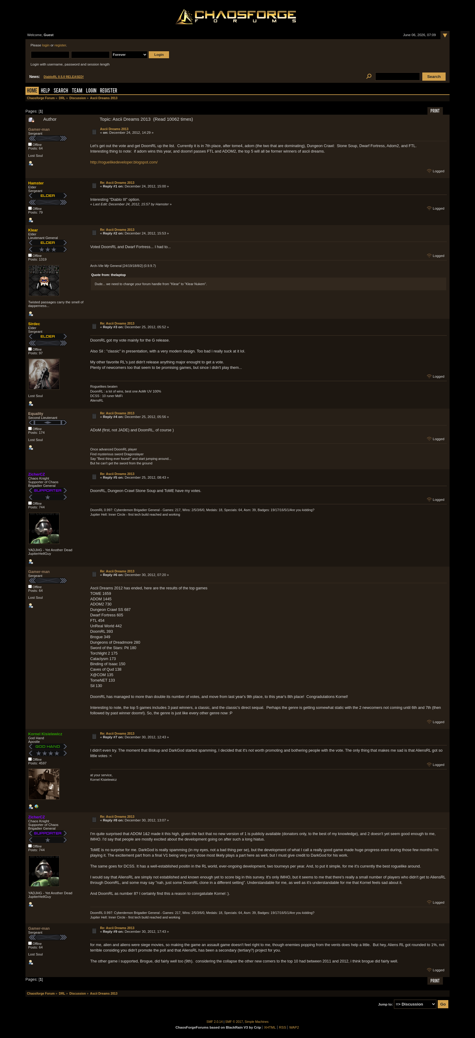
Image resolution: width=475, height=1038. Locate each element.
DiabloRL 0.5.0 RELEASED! (64, 77)
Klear (33, 230)
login (45, 45)
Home (32, 91)
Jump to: (385, 1004)
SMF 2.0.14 (215, 1021)
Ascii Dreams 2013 (114, 129)
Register (108, 91)
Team (77, 91)
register (60, 45)
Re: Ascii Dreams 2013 (117, 182)
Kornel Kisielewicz (45, 734)
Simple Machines (257, 1021)
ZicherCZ (36, 474)
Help (45, 91)
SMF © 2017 (234, 1021)
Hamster (36, 183)
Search (61, 91)
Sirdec (34, 324)
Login (91, 91)
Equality (35, 413)
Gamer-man (39, 129)
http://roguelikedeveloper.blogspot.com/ (124, 162)
